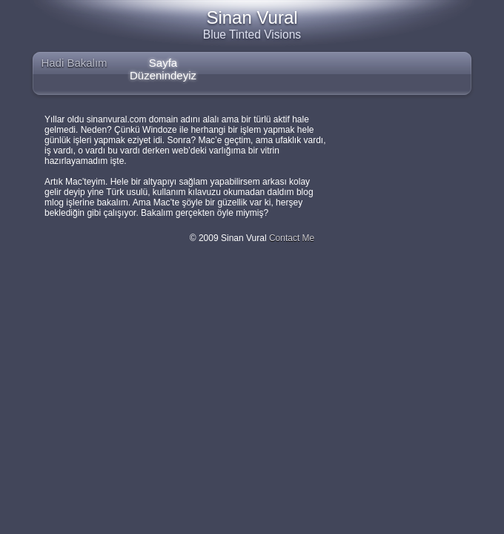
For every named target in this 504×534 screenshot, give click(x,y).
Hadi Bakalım (74, 62)
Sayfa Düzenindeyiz (163, 67)
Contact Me (291, 238)
